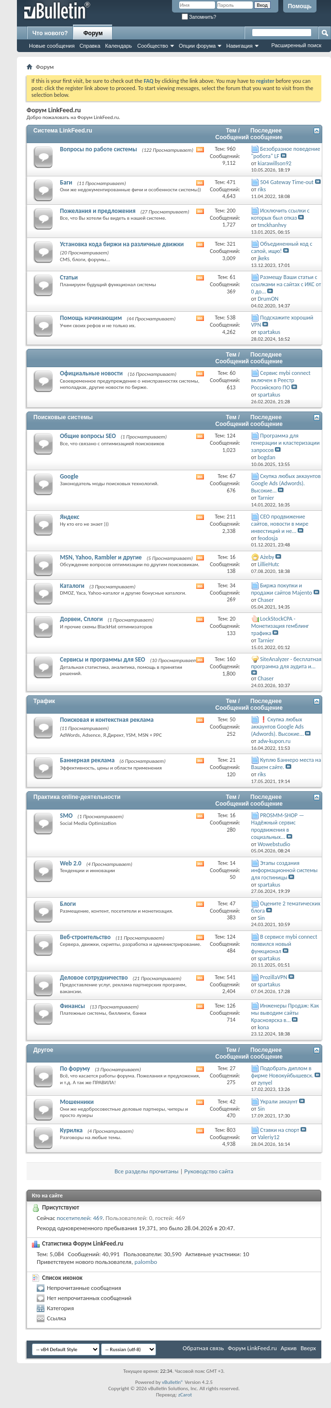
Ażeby (267, 557)
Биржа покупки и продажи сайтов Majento (281, 589)
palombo (145, 1261)
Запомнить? (199, 17)
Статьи (69, 277)
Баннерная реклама (87, 760)
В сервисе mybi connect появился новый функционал (284, 944)
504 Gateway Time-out (287, 182)
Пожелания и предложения (97, 210)
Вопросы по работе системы (98, 149)
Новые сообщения (51, 46)
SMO (66, 815)
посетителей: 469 (79, 1218)
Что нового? (50, 33)
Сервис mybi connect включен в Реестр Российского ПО (281, 380)
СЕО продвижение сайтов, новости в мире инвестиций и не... (280, 523)
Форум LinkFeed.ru (252, 1348)
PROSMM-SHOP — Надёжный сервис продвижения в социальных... (277, 826)
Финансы (72, 1006)
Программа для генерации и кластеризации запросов (285, 442)
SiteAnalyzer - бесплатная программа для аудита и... (286, 663)
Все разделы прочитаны (146, 1171)
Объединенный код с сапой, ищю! (282, 247)
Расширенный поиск (296, 45)
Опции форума (197, 46)
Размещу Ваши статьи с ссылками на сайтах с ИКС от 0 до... (286, 284)
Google (69, 476)
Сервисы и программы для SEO (102, 659)
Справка (89, 46)
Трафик (44, 701)
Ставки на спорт (279, 1130)
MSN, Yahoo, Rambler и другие (101, 557)
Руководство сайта (208, 1171)
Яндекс (69, 516)
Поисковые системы (63, 417)
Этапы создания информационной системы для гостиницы (284, 870)
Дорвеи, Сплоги (81, 619)
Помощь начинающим (91, 317)
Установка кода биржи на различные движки (122, 244)
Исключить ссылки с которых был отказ (280, 214)
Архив (289, 1348)
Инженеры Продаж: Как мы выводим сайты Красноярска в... (285, 1012)
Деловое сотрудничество (94, 977)
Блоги (68, 903)
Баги (66, 182)
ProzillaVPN (273, 977)
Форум (92, 33)
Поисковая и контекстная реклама (107, 719)
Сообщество (152, 46)
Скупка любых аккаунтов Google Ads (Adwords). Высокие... (286, 483)
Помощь (300, 6)
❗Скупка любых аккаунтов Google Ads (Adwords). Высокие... (277, 726)
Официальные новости (91, 373)
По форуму (75, 1068)
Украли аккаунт (279, 1101)
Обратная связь (203, 1348)
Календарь (118, 46)
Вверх (308, 1348)
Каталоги (72, 585)
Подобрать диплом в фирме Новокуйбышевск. (282, 1072)
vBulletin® (173, 1382)
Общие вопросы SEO (88, 435)
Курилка (71, 1130)
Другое (43, 1050)
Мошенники (77, 1101)
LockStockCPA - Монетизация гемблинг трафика (280, 626)
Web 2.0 (70, 863)
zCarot (185, 1395)
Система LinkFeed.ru (62, 130)
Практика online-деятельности (76, 797)
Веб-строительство (85, 937)
